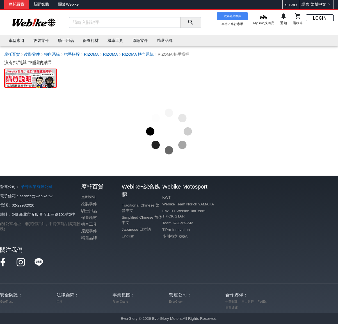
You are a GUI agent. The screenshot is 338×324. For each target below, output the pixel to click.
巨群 (59, 301)
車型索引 (89, 197)
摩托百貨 (16, 4)
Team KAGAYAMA (177, 223)
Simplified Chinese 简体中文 (142, 220)
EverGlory (175, 301)
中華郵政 (231, 301)
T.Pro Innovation (176, 230)
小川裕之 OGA (175, 236)
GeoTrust (6, 301)
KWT (166, 197)
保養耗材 (89, 218)
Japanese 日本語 (136, 229)
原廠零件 (89, 231)
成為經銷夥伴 (232, 16)
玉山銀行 (247, 301)
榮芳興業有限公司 (36, 187)
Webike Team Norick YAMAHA (188, 204)
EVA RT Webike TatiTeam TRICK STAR (183, 213)
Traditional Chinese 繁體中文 (140, 208)
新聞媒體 (41, 4)
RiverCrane (120, 301)
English (128, 236)
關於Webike (68, 4)
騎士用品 (89, 211)
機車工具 (89, 224)
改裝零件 (89, 204)
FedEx (262, 301)
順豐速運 (231, 307)
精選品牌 (89, 238)
